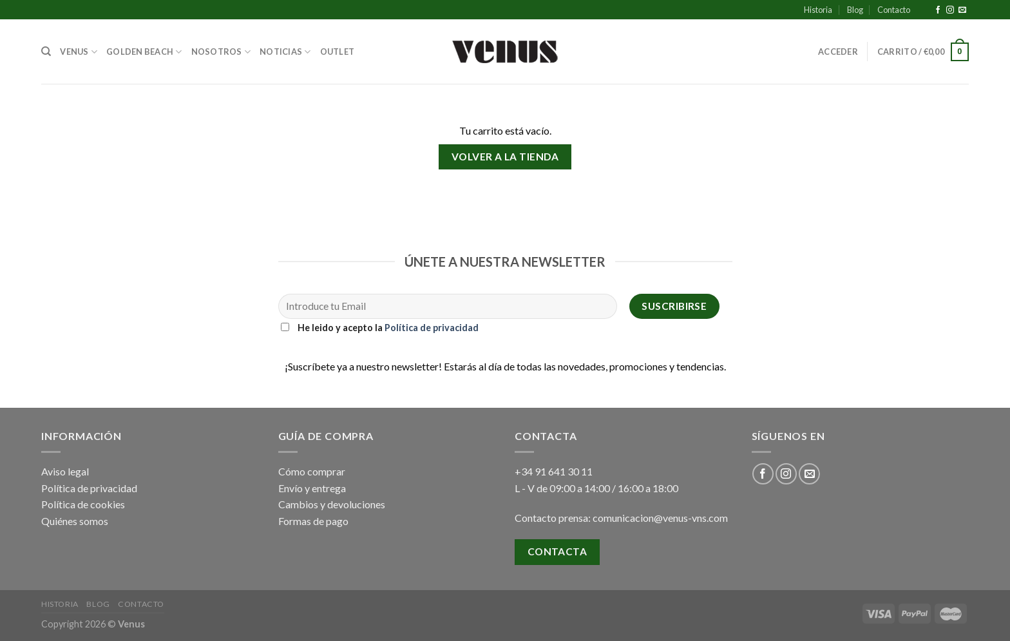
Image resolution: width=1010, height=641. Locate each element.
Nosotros (221, 52)
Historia (818, 10)
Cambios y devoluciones (331, 504)
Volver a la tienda (505, 156)
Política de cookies (83, 504)
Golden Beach (144, 52)
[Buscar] (46, 51)
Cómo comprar (311, 471)
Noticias (285, 52)
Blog (855, 10)
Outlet (337, 51)
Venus (78, 52)
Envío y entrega (312, 488)
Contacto (893, 10)
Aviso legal (65, 471)
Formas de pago (313, 521)
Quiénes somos (74, 521)
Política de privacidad (432, 327)
